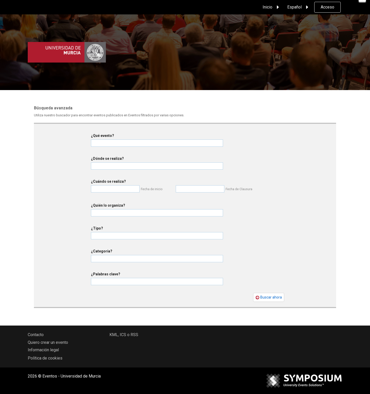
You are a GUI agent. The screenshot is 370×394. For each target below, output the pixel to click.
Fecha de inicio (151, 189)
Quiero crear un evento (48, 342)
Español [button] (298, 7)
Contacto (36, 334)
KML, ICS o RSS (123, 334)
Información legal (43, 349)
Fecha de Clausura (239, 189)
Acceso (327, 7)
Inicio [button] (272, 7)
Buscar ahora (268, 297)
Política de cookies (45, 358)
